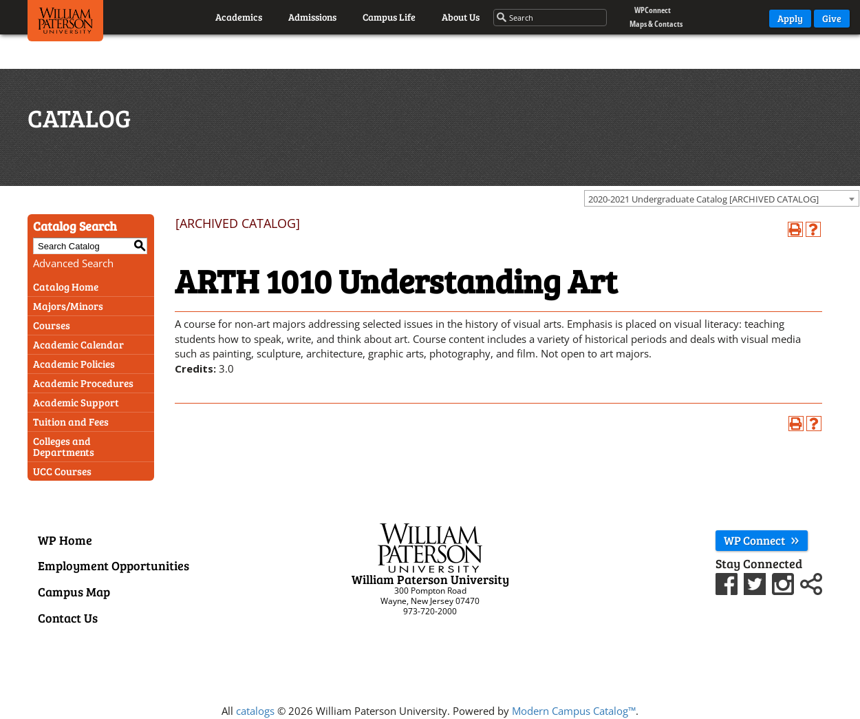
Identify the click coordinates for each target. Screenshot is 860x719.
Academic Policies (74, 364)
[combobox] (721, 198)
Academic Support (76, 402)
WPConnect (652, 10)
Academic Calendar (78, 344)
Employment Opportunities (113, 565)
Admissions (312, 16)
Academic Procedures (83, 383)
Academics (238, 16)
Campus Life (389, 16)
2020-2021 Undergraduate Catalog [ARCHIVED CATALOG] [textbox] (703, 199)
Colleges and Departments (63, 446)
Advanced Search (73, 263)
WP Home (65, 540)
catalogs (255, 711)
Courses (51, 325)
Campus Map (74, 591)
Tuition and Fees (71, 421)
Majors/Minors (68, 306)
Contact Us (68, 617)
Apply (790, 18)
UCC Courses (62, 471)
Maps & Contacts (656, 24)
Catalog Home (65, 286)
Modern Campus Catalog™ (574, 711)
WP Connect (761, 540)
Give (831, 18)
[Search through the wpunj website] (550, 18)
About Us (461, 16)
